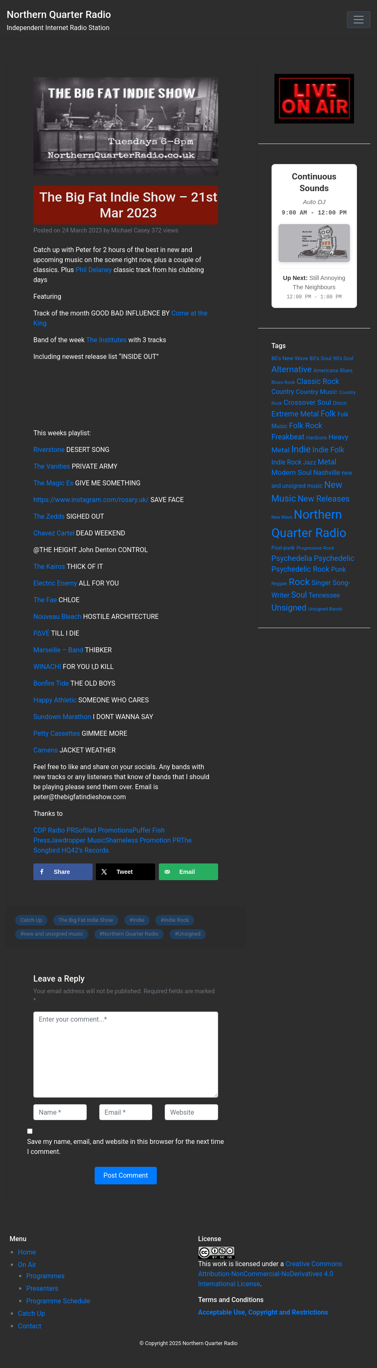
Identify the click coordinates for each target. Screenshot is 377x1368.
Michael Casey (130, 230)
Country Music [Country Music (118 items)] (316, 392)
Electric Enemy (55, 583)
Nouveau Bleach (57, 617)
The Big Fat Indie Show (85, 920)
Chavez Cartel (53, 533)
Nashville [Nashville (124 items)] (326, 473)
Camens (45, 750)
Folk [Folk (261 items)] (328, 414)
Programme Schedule (58, 1301)
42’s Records (90, 850)
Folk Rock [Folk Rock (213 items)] (305, 425)
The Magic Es (53, 483)
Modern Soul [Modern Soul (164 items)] (291, 472)
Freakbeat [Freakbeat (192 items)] (287, 436)
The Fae (45, 600)
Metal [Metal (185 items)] (327, 462)
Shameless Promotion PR (143, 840)
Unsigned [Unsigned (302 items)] (289, 608)
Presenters (42, 1288)
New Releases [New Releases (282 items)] (324, 499)
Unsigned (189, 934)
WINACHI (47, 667)
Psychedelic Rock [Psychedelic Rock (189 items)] (300, 569)
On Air (27, 1265)
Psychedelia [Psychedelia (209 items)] (291, 558)
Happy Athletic (55, 700)
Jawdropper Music (77, 840)
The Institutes (106, 340)
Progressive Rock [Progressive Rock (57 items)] (315, 548)
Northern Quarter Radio (59, 14)
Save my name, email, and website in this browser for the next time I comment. (125, 1147)
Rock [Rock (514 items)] (299, 582)
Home (27, 1252)
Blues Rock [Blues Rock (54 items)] (283, 382)
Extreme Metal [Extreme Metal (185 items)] (295, 414)
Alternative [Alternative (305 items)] (291, 369)
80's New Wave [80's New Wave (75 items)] (289, 358)
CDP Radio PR (54, 830)
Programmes (45, 1276)
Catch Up (31, 920)
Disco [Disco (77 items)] (340, 403)
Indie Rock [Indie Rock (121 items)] (286, 462)
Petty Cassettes (56, 733)
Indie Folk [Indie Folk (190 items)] (328, 449)
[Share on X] (125, 871)
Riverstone (49, 450)
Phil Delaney (93, 270)
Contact (29, 1326)
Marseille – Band (58, 650)
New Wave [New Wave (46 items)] (281, 517)
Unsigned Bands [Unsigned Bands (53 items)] (325, 609)
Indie (138, 920)
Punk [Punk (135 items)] (338, 569)
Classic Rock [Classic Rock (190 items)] (318, 381)
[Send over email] (188, 871)
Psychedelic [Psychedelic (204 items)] (334, 558)
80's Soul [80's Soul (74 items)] (320, 358)
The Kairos (49, 566)
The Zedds (49, 516)
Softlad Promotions (104, 830)
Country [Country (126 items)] (282, 392)
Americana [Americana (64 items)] (326, 371)
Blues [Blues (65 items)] (346, 370)
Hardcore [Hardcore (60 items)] (316, 438)
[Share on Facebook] (63, 871)
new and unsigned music (53, 934)
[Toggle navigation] (358, 19)
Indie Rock (176, 920)
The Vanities (51, 466)
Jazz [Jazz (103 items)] (309, 462)
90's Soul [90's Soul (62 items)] (343, 358)
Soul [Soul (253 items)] (299, 595)
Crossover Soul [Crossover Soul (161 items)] (307, 402)
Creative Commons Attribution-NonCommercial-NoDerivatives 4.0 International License (270, 1274)
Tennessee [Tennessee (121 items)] (324, 595)
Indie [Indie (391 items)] (301, 449)
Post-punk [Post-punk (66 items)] (283, 548)
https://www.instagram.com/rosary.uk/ (91, 500)
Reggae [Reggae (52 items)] (279, 583)
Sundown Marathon (62, 717)
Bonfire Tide (51, 683)
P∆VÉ (41, 633)
